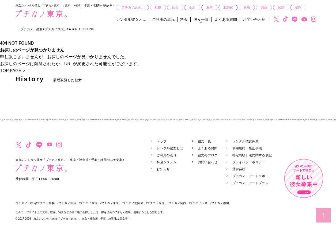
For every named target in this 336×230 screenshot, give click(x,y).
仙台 (175, 7)
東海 (247, 7)
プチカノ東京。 (111, 203)
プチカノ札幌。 (47, 203)
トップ (162, 141)
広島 (281, 7)
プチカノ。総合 (26, 203)
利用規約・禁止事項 (247, 148)
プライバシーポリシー (248, 162)
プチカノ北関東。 (134, 203)
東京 (209, 7)
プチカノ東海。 (157, 203)
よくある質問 (225, 19)
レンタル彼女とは (131, 19)
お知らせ (163, 169)
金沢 (192, 7)
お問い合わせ (254, 19)
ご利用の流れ (163, 19)
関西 (264, 7)
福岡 (298, 7)
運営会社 (239, 169)
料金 (184, 19)
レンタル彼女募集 (245, 141)
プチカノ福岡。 (221, 203)
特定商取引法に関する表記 (252, 155)
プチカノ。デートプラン (250, 183)
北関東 (228, 7)
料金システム (166, 162)
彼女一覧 (201, 19)
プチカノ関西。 (178, 203)
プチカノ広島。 (200, 203)
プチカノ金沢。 (90, 203)
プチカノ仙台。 (68, 203)
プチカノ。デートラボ (248, 176)
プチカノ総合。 (133, 7)
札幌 (158, 7)
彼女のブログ (208, 155)
